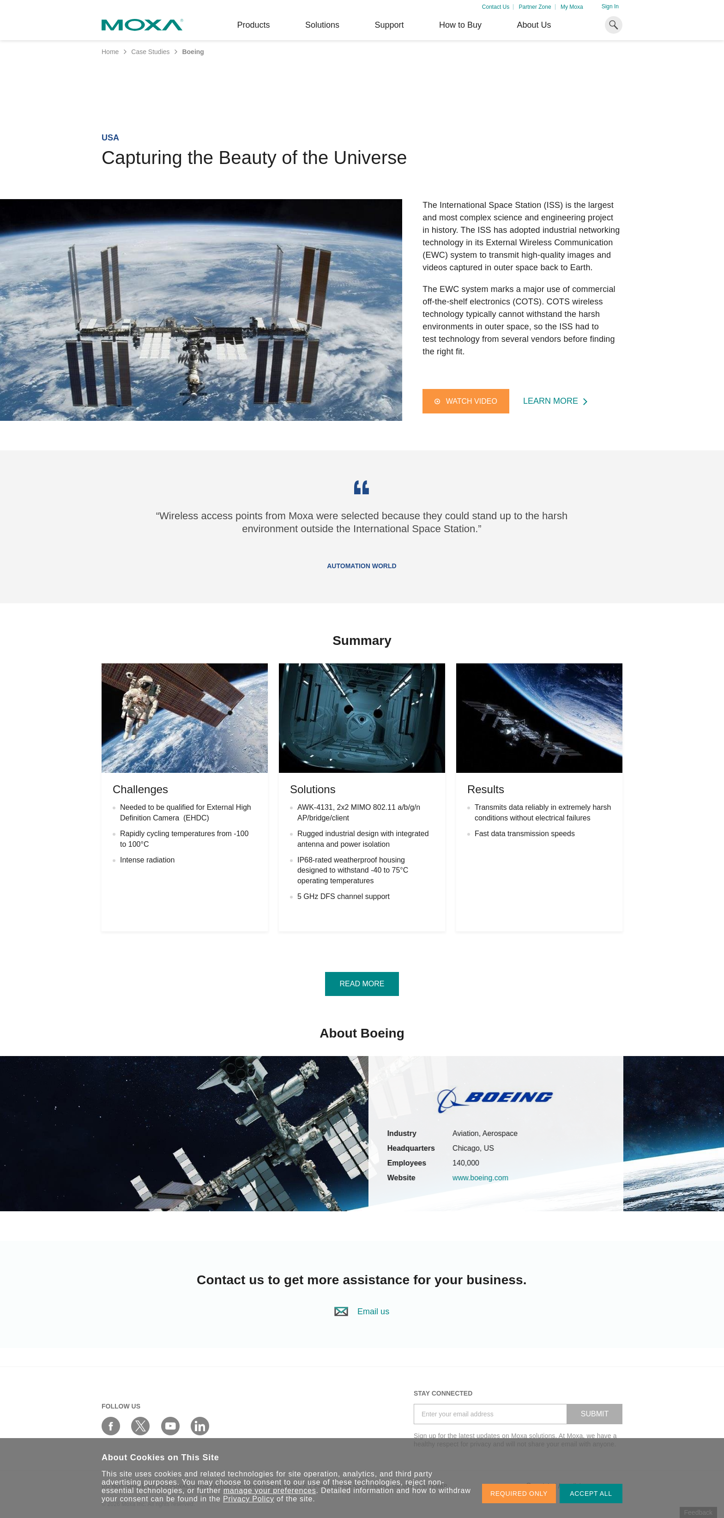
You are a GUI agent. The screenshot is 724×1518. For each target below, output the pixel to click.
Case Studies (150, 51)
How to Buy (460, 25)
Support (389, 25)
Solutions (322, 25)
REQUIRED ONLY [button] (519, 1493)
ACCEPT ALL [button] (591, 1493)
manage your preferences (269, 1490)
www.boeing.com (496, 1178)
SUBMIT (595, 1414)
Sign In (610, 6)
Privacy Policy (248, 1499)
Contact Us (495, 7)
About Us (534, 25)
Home (110, 51)
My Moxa (572, 7)
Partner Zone (535, 7)
